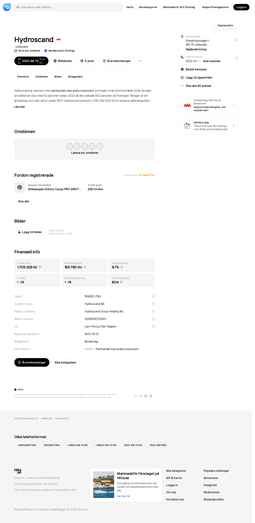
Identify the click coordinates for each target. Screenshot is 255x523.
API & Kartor (174, 478)
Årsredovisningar (117, 61)
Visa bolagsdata (65, 362)
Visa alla (23, 201)
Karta (130, 7)
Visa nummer (212, 61)
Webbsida (63, 61)
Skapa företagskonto (215, 7)
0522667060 (52, 445)
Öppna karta (225, 25)
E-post (87, 61)
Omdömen (41, 76)
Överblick (23, 76)
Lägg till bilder (30, 232)
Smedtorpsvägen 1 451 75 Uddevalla (197, 42)
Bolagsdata (75, 76)
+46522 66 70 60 (77, 445)
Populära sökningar (216, 471)
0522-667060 (158, 445)
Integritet (210, 485)
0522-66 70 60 (133, 445)
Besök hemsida (196, 69)
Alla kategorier (176, 471)
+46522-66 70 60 (105, 445)
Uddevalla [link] (46, 418)
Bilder (58, 76)
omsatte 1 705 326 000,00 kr (99, 100)
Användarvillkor (214, 499)
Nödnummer (212, 492)
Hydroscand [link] (62, 418)
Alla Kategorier (148, 7)
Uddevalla (22, 46)
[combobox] (70, 7)
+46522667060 (26, 445)
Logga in (241, 7)
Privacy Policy (23, 509)
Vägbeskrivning (196, 49)
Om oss (171, 492)
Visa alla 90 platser (199, 86)
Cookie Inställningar (52, 509)
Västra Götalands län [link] (26, 418)
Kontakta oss (175, 499)
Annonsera (211, 478)
